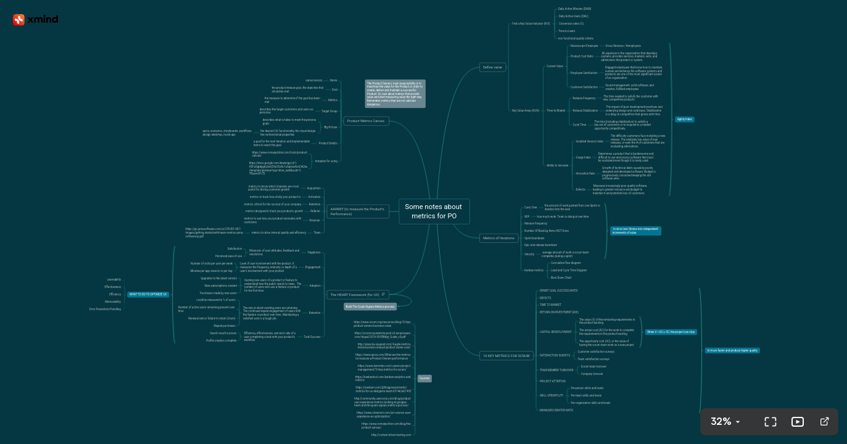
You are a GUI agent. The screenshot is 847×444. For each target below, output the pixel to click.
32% (721, 421)
